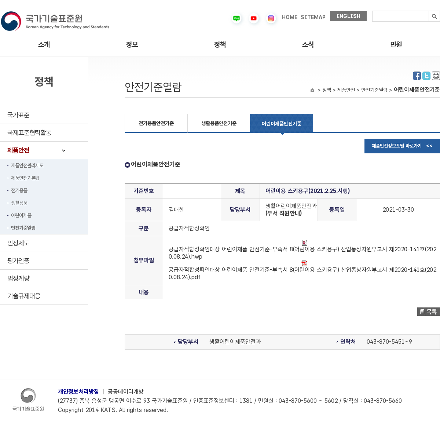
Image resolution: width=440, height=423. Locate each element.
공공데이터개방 (126, 391)
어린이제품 (21, 215)
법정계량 (18, 278)
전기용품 (19, 190)
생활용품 (19, 203)
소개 (44, 44)
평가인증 (18, 261)
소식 (308, 44)
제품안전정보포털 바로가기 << (402, 146)
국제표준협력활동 (29, 132)
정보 (132, 44)
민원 (396, 44)
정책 (220, 44)
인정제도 (18, 243)
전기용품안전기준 (156, 123)
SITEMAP (313, 17)
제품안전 (18, 150)
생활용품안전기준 (218, 123)
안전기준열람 (23, 228)
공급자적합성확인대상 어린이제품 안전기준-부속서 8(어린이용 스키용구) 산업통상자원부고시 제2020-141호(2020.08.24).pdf (302, 270)
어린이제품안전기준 (281, 124)
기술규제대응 (23, 296)
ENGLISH (348, 16)
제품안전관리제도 (27, 165)
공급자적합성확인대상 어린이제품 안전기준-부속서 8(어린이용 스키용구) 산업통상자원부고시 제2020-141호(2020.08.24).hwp (302, 250)
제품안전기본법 (25, 178)
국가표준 (18, 115)
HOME (289, 17)
